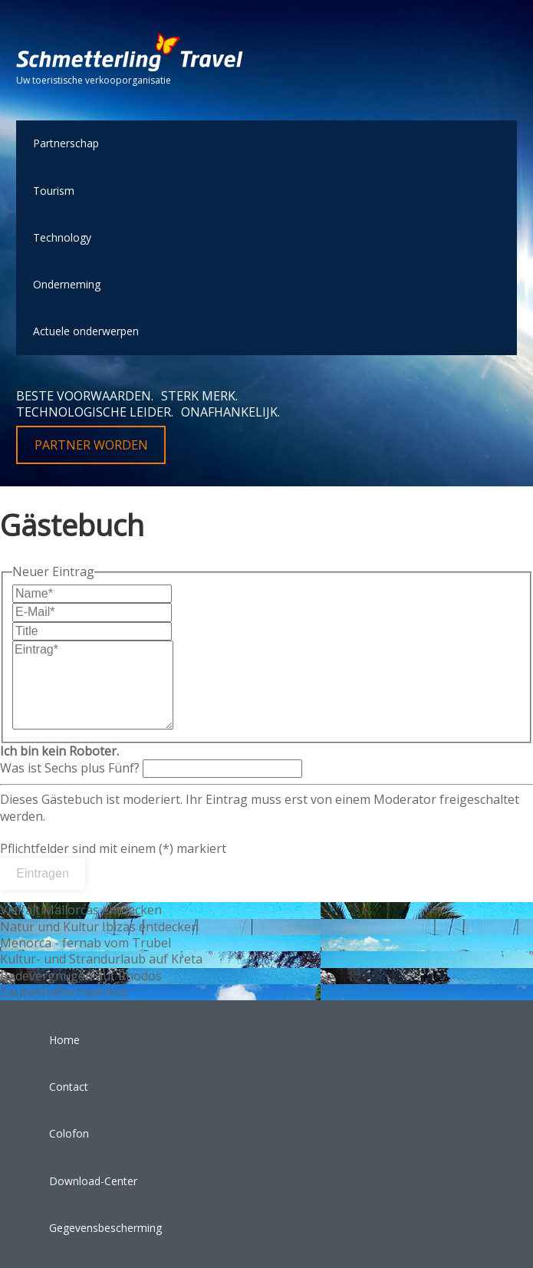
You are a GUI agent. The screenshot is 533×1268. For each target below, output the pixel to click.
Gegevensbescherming (105, 1227)
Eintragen (42, 873)
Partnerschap (66, 143)
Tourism (53, 190)
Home (64, 1040)
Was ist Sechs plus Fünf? (151, 759)
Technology (62, 237)
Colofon (69, 1133)
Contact (68, 1086)
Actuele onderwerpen (86, 331)
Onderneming (66, 284)
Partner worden (91, 444)
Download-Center (93, 1181)
